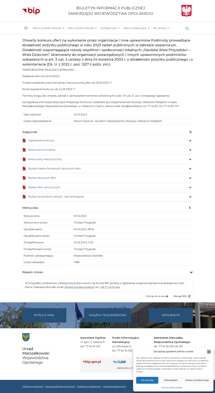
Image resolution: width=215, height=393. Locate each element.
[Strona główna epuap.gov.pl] (122, 362)
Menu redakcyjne (136, 28)
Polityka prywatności (33, 386)
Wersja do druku (157, 296)
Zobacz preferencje (197, 380)
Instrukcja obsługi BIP (114, 386)
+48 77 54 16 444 (110, 287)
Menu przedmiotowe (49, 28)
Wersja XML (181, 296)
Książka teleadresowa (107, 315)
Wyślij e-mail (50, 317)
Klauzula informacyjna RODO (60, 386)
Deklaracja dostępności (89, 386)
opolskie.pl (171, 315)
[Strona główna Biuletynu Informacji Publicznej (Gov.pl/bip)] (95, 362)
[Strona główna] (26, 28)
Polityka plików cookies (172, 387)
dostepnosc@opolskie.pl (79, 287)
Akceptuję (147, 380)
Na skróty (161, 28)
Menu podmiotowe (82, 28)
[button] (208, 351)
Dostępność (110, 28)
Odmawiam (171, 380)
